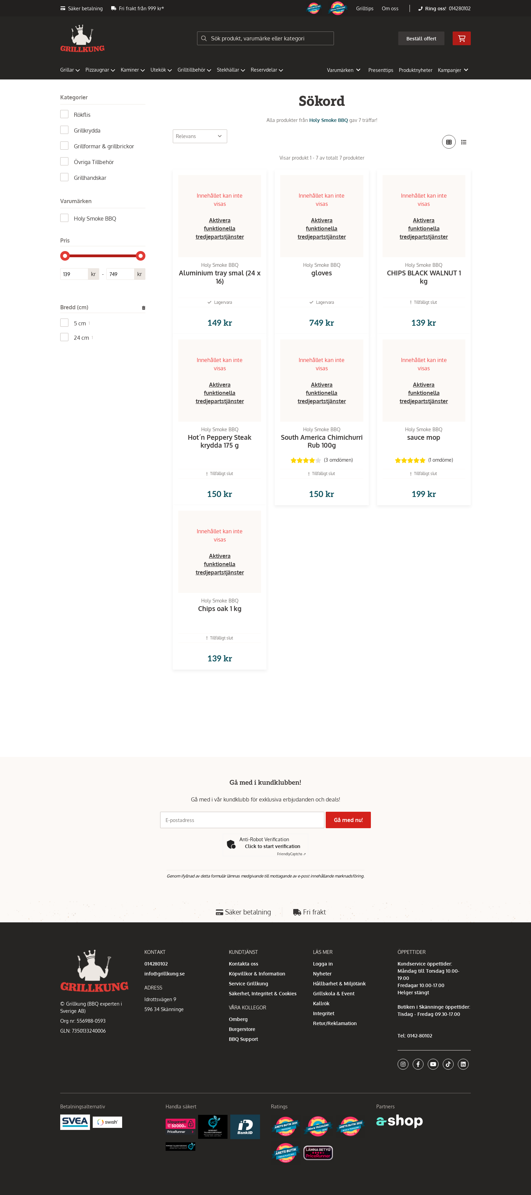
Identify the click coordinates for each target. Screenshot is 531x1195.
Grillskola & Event (333, 993)
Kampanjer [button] (453, 70)
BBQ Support (243, 1039)
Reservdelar (267, 70)
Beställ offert (421, 38)
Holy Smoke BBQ (328, 120)
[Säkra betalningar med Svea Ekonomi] (75, 1121)
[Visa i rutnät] (449, 142)
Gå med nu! (350, 820)
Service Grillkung (248, 983)
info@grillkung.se (164, 973)
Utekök (161, 70)
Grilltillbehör (194, 70)
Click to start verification (272, 846)
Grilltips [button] (365, 8)
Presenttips (380, 70)
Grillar (70, 70)
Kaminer (133, 70)
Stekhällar (231, 70)
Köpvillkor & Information (257, 973)
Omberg (238, 1019)
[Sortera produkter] (200, 136)
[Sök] (265, 38)
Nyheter (322, 973)
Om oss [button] (390, 8)
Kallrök (321, 1003)
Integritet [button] (323, 1013)
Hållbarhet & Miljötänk (339, 983)
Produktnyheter (415, 70)
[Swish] (107, 1121)
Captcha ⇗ (291, 854)
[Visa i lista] (464, 142)
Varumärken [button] (343, 70)
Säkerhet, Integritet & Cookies (263, 993)
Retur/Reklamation (335, 1023)
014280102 (460, 8)
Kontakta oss (243, 964)
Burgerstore (242, 1029)
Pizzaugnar (100, 70)
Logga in (323, 964)
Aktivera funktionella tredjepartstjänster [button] (220, 228)
